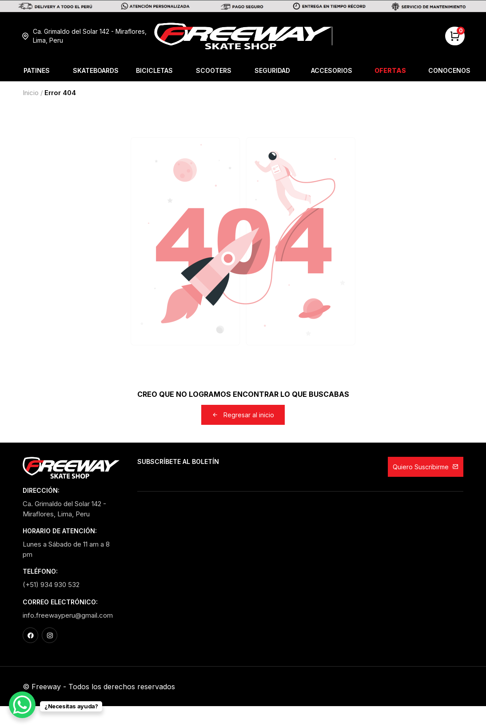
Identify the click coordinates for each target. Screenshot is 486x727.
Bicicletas (154, 70)
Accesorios (331, 70)
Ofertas (390, 70)
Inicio (31, 92)
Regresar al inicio (243, 414)
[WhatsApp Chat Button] (22, 704)
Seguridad (272, 70)
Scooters (213, 70)
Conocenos (449, 70)
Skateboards (96, 70)
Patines (37, 70)
